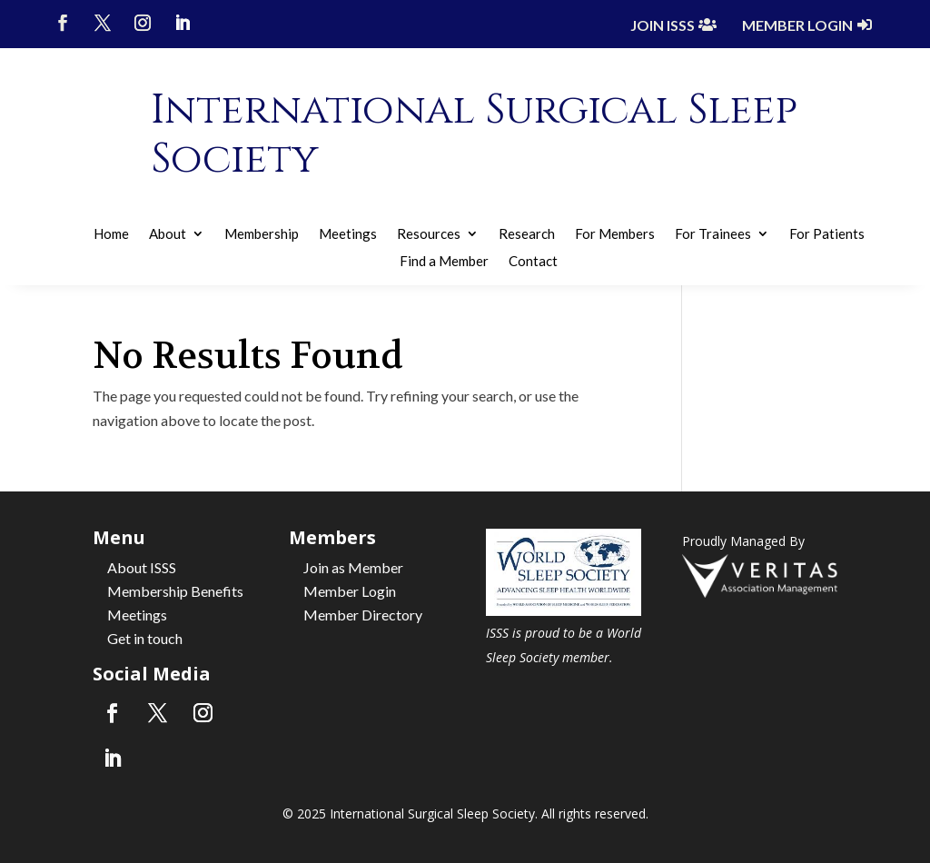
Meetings (348, 234)
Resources (428, 234)
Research (527, 234)
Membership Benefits (175, 591)
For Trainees (713, 234)
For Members (615, 234)
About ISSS (141, 567)
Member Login (797, 25)
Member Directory (362, 614)
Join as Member (353, 567)
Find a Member (444, 261)
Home (111, 234)
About (167, 234)
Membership (261, 234)
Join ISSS (662, 25)
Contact (533, 261)
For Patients (827, 234)
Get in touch (145, 638)
